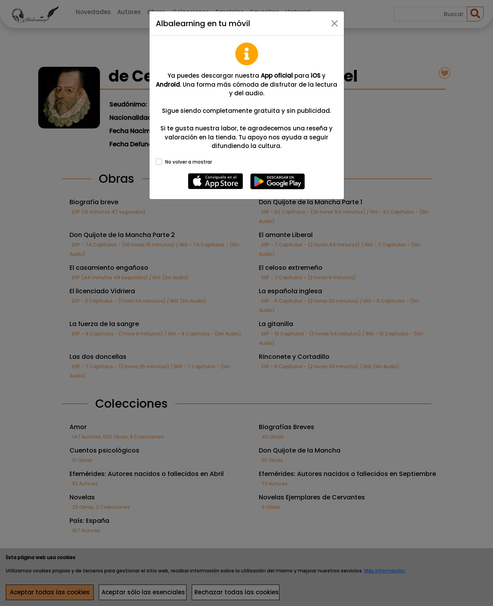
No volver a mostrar (188, 162)
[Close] (334, 23)
